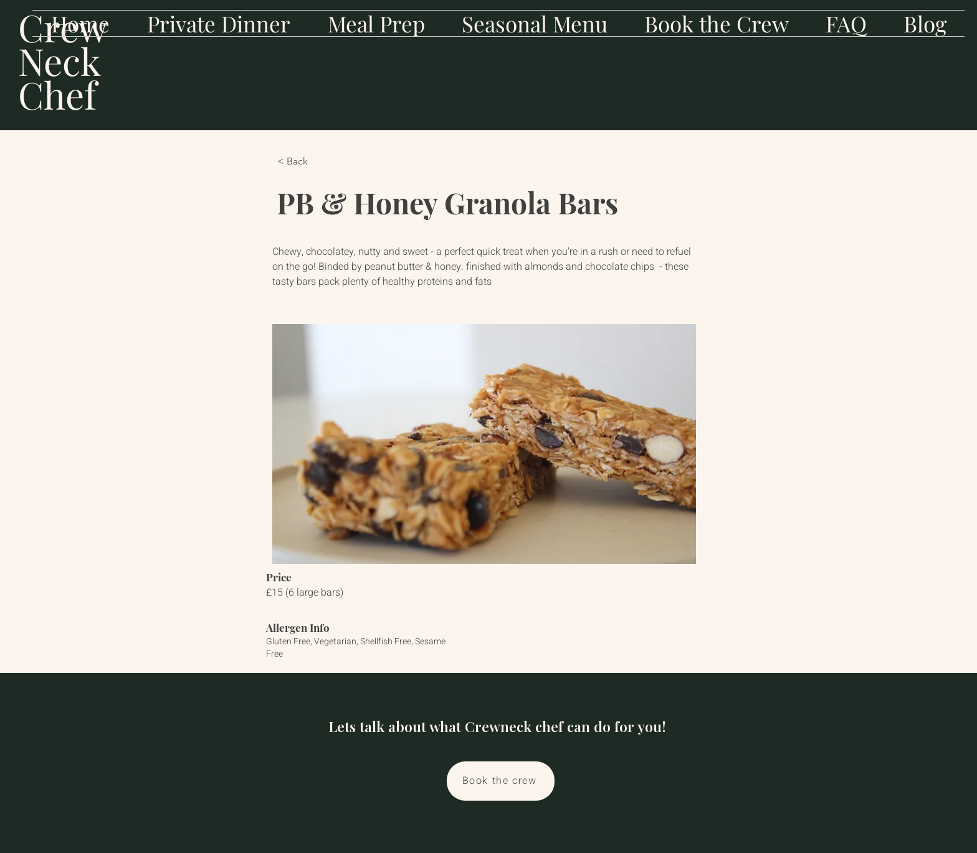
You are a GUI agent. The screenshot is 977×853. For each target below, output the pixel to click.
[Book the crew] (501, 781)
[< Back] (318, 161)
